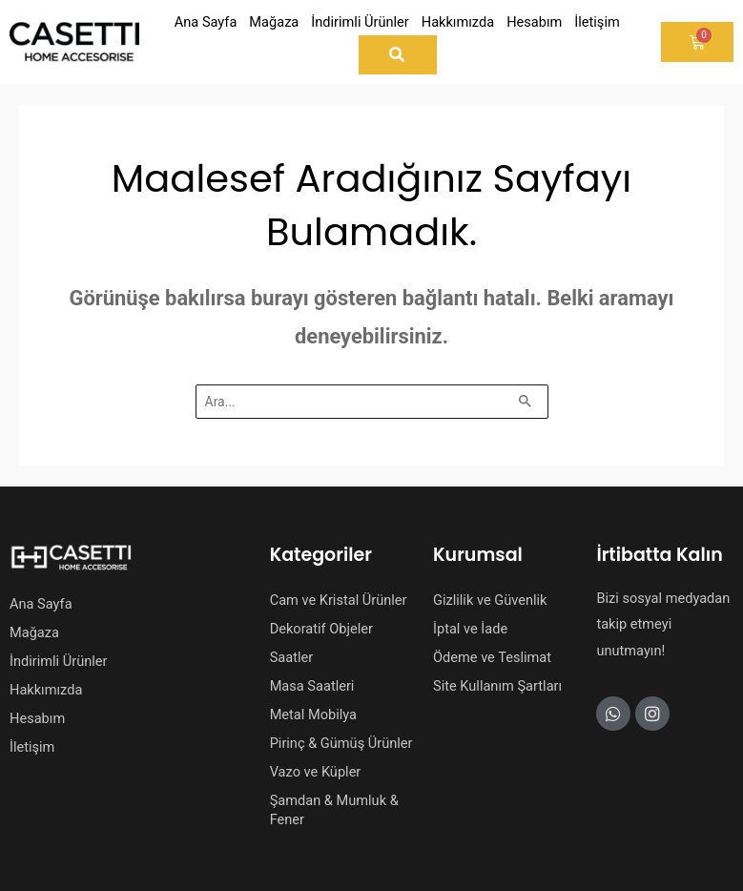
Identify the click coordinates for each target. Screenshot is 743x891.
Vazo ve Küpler (315, 771)
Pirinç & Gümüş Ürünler (341, 743)
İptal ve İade (470, 628)
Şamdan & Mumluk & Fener (334, 810)
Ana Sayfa (41, 603)
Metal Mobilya (313, 714)
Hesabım (37, 718)
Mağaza (34, 632)
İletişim (32, 747)
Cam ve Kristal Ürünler (338, 600)
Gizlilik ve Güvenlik (490, 600)
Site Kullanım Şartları (497, 685)
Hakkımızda (46, 689)
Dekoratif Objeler (321, 628)
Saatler (292, 657)
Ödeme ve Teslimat (492, 657)
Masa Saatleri (312, 685)
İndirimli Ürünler (58, 661)
